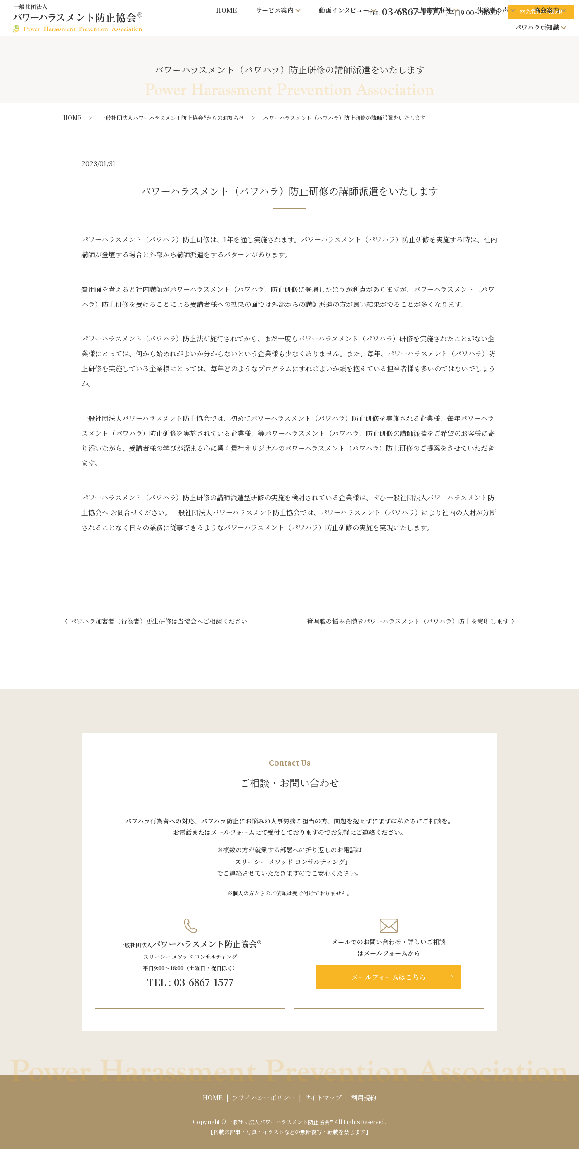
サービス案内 (275, 9)
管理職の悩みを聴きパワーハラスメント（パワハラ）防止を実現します (408, 621)
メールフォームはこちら (388, 976)
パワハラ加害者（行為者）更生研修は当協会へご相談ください (158, 621)
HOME (227, 9)
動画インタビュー (344, 9)
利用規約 (363, 1097)
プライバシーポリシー (263, 1097)
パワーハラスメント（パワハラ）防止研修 (145, 239)
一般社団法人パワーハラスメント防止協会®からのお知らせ (172, 117)
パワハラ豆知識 (537, 26)
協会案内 (546, 9)
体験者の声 (492, 9)
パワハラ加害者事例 (422, 9)
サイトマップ (323, 1097)
